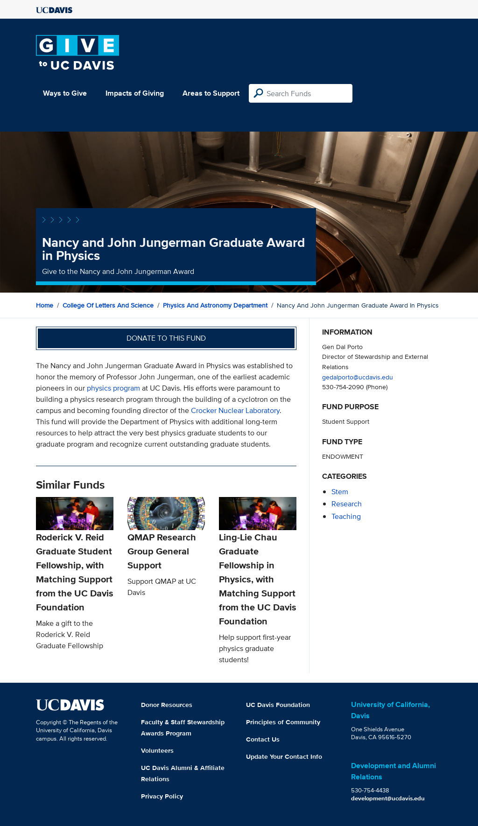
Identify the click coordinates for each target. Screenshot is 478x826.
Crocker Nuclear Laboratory (235, 410)
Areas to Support (211, 93)
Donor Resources (166, 704)
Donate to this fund (166, 338)
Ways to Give (65, 93)
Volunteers (157, 750)
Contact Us (263, 739)
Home (44, 305)
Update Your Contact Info (284, 756)
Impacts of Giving (134, 93)
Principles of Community (283, 722)
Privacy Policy (162, 796)
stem (339, 491)
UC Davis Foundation (278, 704)
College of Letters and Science (108, 305)
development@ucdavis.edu (388, 798)
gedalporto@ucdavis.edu (357, 377)
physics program (113, 388)
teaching (346, 516)
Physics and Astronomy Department (215, 305)
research (346, 503)
